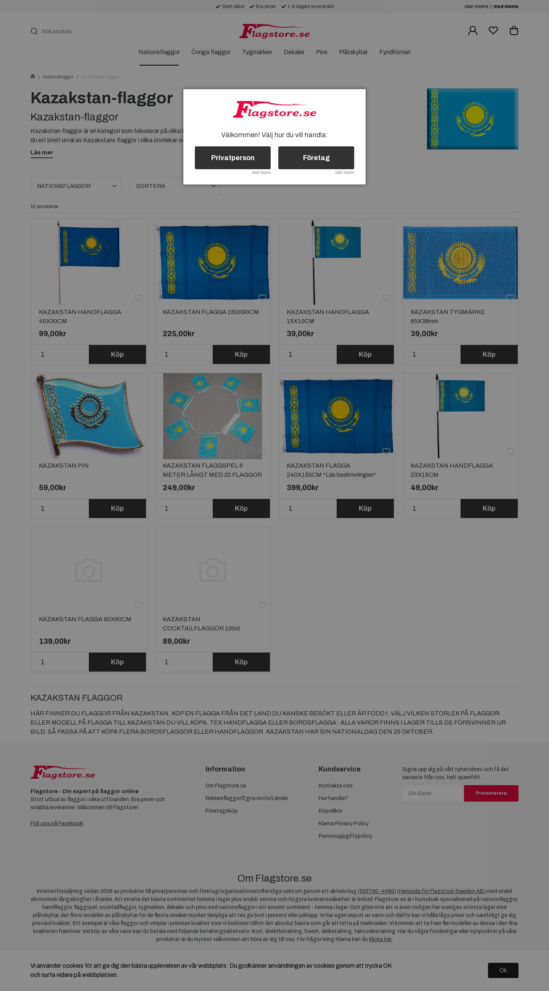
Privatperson (233, 158)
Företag (316, 158)
